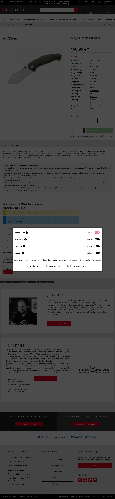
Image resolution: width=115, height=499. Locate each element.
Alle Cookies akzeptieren (75, 266)
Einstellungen (35, 266)
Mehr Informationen (93, 260)
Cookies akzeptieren (53, 266)
